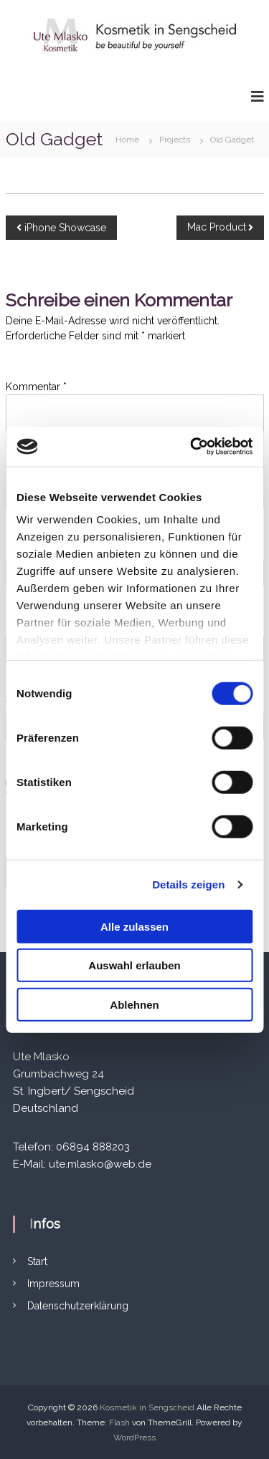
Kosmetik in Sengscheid (147, 1407)
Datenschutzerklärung (77, 1306)
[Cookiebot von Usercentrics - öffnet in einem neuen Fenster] (192, 446)
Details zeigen (188, 884)
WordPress (134, 1438)
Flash (119, 1422)
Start (37, 1261)
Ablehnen (134, 1004)
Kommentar (36, 386)
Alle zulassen (134, 926)
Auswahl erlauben (134, 965)
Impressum (53, 1283)
